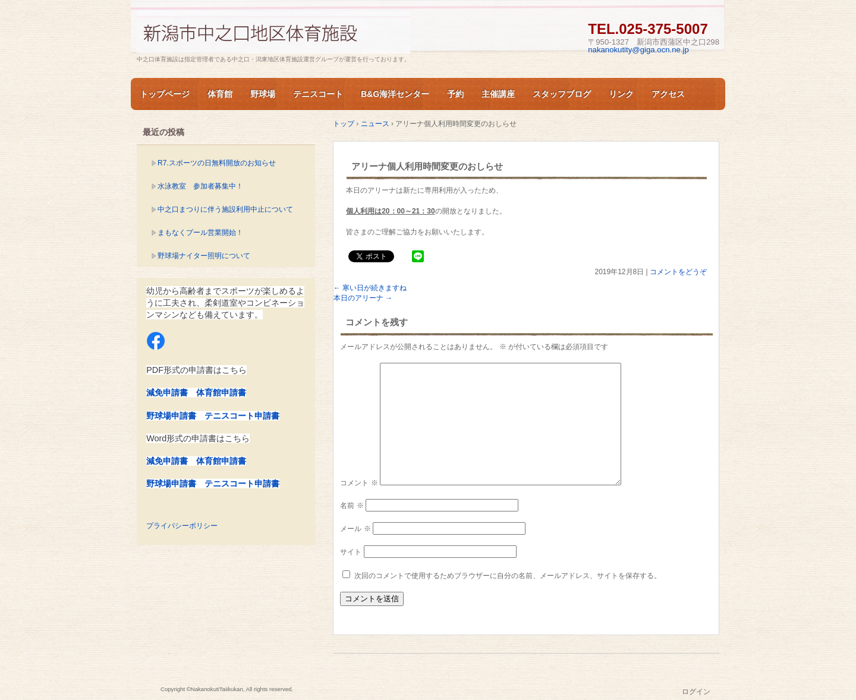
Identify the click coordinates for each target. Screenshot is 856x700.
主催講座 (498, 94)
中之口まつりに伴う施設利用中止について (225, 209)
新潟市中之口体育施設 (273, 32)
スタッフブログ (562, 94)
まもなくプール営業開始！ (200, 232)
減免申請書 (167, 392)
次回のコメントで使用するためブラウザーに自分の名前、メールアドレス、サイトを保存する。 (507, 576)
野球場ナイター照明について (204, 256)
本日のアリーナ (362, 298)
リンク (621, 94)
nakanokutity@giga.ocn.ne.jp (638, 49)
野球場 (262, 94)
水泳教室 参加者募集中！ (200, 186)
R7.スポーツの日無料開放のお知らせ (217, 163)
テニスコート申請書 (241, 415)
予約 (455, 94)
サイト (350, 552)
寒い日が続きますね (370, 288)
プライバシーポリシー (182, 526)
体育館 (219, 94)
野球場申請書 (171, 415)
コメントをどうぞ (678, 272)
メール (355, 529)
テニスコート (318, 94)
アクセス (668, 94)
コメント (358, 483)
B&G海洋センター (395, 94)
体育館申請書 (221, 392)
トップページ (165, 94)
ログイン (696, 692)
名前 (351, 505)
